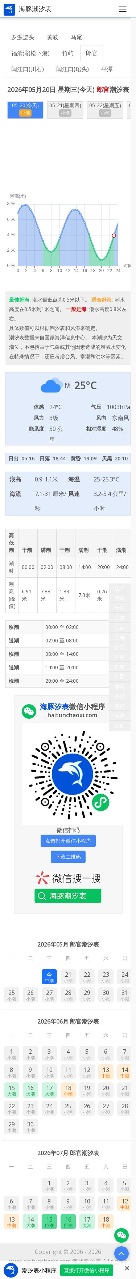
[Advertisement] (68, 156)
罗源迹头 (22, 37)
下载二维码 (68, 856)
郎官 (92, 53)
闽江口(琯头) (72, 69)
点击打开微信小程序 (68, 840)
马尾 (76, 37)
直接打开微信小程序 (87, 1270)
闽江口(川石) (27, 69)
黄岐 (52, 37)
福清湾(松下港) (30, 53)
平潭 (107, 69)
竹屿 (68, 53)
